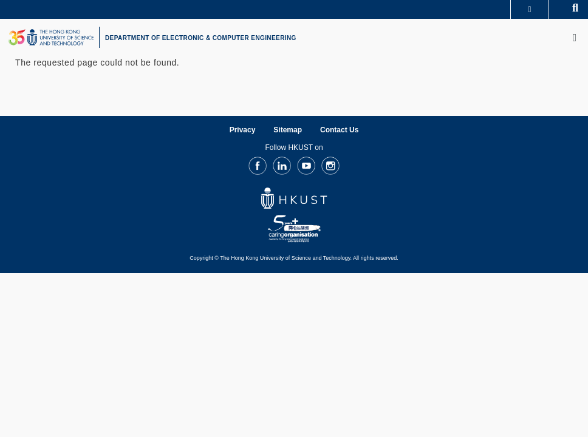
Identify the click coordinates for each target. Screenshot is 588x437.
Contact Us (339, 130)
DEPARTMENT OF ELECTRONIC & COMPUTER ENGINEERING (200, 38)
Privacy (243, 130)
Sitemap (287, 130)
